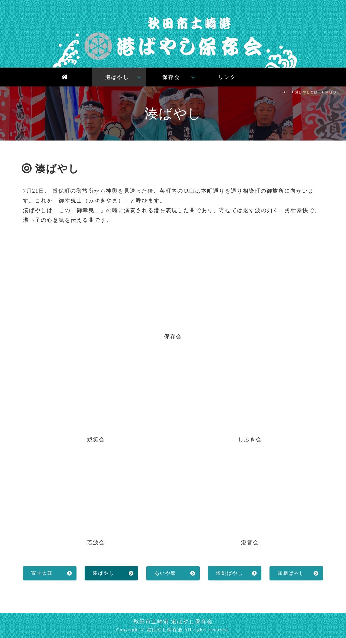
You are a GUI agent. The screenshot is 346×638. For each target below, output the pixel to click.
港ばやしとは (306, 92)
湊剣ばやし (229, 573)
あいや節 (165, 573)
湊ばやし (103, 573)
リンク (227, 77)
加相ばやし (291, 573)
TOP (284, 92)
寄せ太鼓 (42, 573)
